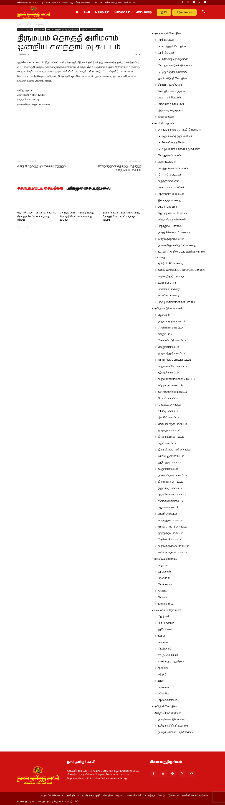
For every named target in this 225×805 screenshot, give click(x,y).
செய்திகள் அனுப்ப (113, 795)
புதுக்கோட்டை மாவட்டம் (91, 29)
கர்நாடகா (163, 565)
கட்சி (87, 12)
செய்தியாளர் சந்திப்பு (171, 91)
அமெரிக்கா (165, 629)
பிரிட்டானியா (166, 623)
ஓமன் (161, 681)
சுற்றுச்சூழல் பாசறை (171, 239)
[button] (203, 12)
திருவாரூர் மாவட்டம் (170, 482)
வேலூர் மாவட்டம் (168, 347)
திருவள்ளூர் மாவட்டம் (171, 321)
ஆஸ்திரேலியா (167, 700)
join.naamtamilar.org (116, 778)
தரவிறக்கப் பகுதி (91, 795)
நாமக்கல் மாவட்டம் (169, 405)
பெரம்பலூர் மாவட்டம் (171, 456)
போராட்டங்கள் (167, 162)
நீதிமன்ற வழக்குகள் (170, 111)
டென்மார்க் (164, 649)
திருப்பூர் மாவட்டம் (169, 430)
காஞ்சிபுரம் (165, 334)
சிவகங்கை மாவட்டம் (170, 501)
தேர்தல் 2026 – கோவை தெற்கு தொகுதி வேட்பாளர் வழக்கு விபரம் (121, 216)
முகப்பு (20, 24)
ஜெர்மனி (164, 617)
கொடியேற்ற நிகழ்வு (173, 143)
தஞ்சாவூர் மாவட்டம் (170, 488)
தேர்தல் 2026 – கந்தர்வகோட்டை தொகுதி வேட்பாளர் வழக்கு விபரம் (36, 216)
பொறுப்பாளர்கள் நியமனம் (175, 66)
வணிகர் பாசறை (168, 296)
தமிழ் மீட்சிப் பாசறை (170, 264)
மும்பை (163, 591)
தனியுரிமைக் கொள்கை (195, 795)
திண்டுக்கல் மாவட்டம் (171, 437)
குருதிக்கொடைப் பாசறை (174, 233)
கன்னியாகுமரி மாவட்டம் (173, 552)
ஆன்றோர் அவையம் (171, 194)
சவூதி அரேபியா (168, 655)
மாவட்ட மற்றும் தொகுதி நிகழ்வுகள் (62, 29)
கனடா (162, 636)
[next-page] (25, 227)
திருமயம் (39, 29)
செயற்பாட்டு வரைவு (168, 795)
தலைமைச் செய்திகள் (168, 33)
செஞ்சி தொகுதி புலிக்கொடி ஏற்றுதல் (41, 166)
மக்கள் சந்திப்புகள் (169, 98)
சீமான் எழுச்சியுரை (170, 85)
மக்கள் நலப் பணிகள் (171, 188)
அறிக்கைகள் (166, 40)
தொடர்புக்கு (143, 12)
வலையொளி (134, 795)
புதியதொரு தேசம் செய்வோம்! (120, 2)
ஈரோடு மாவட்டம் (168, 411)
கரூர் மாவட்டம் (167, 443)
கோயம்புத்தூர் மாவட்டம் (172, 424)
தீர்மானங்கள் (166, 117)
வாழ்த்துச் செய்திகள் (174, 46)
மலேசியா (164, 694)
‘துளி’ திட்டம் (72, 795)
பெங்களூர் (165, 585)
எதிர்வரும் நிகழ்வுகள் (174, 59)
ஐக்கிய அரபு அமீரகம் (171, 662)
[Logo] (33, 12)
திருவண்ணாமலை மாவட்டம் (176, 379)
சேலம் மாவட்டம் (168, 398)
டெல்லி (163, 597)
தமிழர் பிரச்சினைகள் (167, 713)
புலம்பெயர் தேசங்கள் (167, 610)
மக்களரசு (97, 2)
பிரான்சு (163, 642)
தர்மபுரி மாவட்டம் (168, 373)
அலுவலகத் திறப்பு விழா (176, 136)
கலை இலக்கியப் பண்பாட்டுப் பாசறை (181, 270)
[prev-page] (19, 227)
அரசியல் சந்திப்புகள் (171, 104)
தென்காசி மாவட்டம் (170, 540)
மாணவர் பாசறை (169, 289)
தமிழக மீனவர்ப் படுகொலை (175, 732)
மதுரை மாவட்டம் (168, 508)
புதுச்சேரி (164, 315)
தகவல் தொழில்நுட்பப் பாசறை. (177, 245)
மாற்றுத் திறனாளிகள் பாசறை (177, 302)
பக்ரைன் (163, 687)
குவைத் (163, 668)
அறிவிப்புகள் (166, 53)
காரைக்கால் (165, 604)
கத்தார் (162, 674)
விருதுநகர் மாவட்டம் (170, 520)
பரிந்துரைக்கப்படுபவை (88, 188)
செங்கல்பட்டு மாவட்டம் (172, 341)
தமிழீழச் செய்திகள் (166, 707)
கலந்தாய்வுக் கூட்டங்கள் (173, 168)
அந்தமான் (164, 572)
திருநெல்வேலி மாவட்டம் (173, 546)
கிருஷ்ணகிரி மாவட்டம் (172, 366)
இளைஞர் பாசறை (169, 200)
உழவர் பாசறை (167, 283)
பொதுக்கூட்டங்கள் (169, 155)
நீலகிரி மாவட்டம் (168, 418)
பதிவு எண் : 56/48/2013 (27, 2)
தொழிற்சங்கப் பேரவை (172, 213)
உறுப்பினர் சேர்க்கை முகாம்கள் (180, 149)
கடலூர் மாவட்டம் (168, 469)
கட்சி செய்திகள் (25, 29)
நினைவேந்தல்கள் (170, 175)
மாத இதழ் (150, 795)
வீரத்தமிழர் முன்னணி (172, 220)
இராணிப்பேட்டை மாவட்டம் (174, 360)
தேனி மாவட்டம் (167, 514)
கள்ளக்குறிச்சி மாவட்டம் (173, 392)
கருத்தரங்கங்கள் (168, 181)
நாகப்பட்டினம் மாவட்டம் (172, 475)
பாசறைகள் (122, 12)
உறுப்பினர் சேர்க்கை (52, 795)
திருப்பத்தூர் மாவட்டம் (171, 353)
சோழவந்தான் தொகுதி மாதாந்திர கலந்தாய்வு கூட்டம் (119, 168)
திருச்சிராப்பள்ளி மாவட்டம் (174, 450)
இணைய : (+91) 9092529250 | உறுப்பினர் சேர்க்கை (66, 2)
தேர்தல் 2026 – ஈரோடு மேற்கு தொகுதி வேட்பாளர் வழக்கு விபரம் (77, 216)
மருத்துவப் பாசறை (170, 226)
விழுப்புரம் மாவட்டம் (170, 386)
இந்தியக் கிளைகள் (166, 559)
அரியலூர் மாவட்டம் (170, 463)
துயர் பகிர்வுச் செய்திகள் (173, 78)
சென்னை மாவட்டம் (170, 328)
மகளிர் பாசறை (167, 207)
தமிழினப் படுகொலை (171, 719)
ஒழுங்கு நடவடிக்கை (174, 72)
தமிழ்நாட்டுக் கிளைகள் (168, 308)
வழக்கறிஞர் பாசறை (171, 276)
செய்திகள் (102, 12)
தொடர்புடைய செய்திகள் (40, 188)
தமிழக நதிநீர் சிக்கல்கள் (173, 726)
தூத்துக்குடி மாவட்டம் (170, 533)
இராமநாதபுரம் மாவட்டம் (172, 527)
